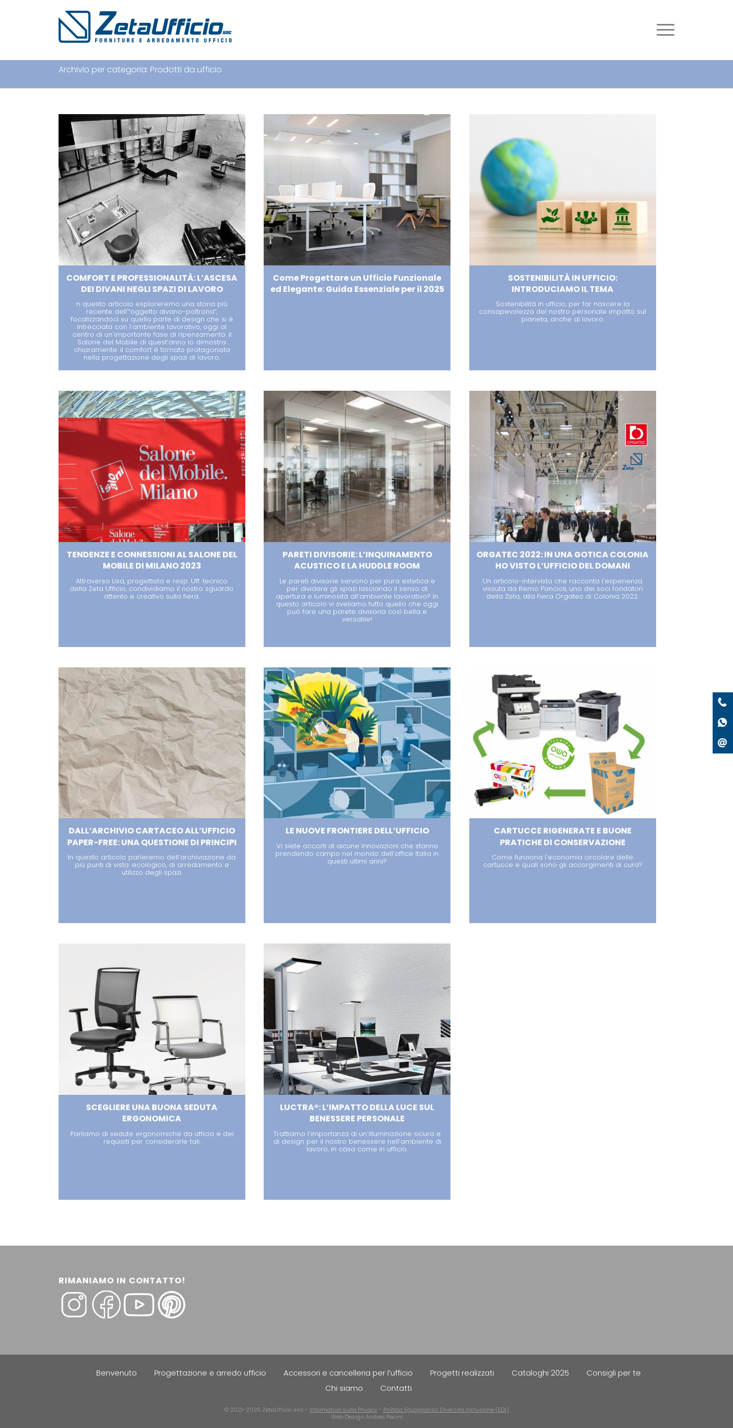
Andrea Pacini (384, 1417)
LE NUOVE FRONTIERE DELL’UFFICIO (357, 831)
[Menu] (662, 30)
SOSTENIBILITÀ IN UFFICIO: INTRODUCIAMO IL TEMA (562, 283)
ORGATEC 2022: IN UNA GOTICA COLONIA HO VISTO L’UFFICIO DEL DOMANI (562, 560)
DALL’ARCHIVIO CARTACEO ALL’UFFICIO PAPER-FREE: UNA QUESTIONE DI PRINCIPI (152, 836)
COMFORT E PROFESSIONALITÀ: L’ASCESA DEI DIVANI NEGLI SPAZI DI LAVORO (151, 283)
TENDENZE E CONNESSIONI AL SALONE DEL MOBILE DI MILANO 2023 (152, 560)
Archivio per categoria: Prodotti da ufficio (140, 69)
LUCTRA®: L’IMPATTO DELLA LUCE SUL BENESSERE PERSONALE (357, 1112)
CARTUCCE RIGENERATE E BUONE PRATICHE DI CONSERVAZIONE (563, 836)
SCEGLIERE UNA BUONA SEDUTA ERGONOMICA (151, 1112)
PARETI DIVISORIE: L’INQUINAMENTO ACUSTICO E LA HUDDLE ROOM (357, 560)
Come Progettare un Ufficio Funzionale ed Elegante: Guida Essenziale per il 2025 (357, 283)
